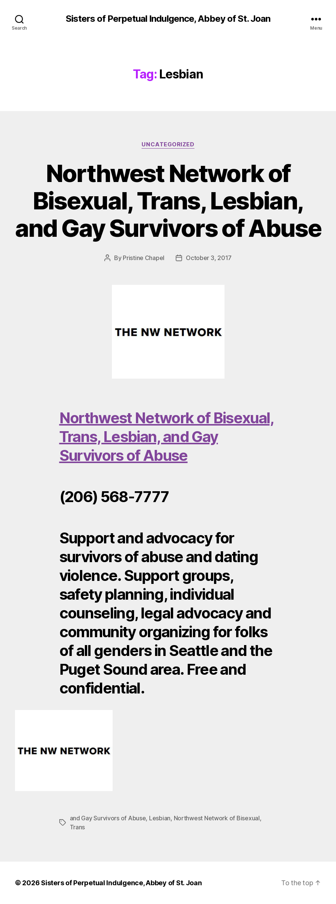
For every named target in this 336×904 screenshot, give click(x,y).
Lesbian (159, 818)
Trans (77, 827)
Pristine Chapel (143, 258)
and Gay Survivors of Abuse (108, 818)
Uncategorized (168, 144)
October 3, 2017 (209, 258)
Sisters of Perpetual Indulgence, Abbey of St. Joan (168, 18)
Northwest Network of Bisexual (217, 818)
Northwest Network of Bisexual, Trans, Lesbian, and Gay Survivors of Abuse (168, 200)
